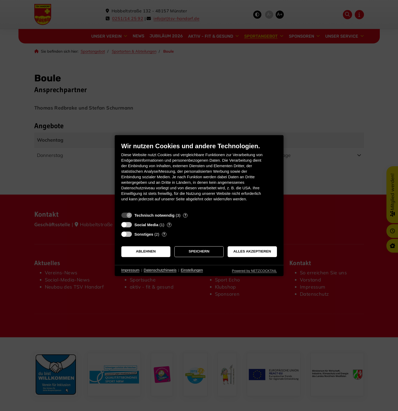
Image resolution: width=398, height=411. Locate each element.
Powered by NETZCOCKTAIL (254, 271)
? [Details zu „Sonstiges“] (164, 234)
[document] (199, 176)
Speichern (199, 252)
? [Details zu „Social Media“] (169, 225)
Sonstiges (144, 234)
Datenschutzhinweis (160, 270)
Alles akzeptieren (252, 252)
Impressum (130, 270)
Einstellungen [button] (192, 270)
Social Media (147, 224)
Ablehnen (146, 252)
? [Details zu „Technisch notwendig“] (185, 215)
